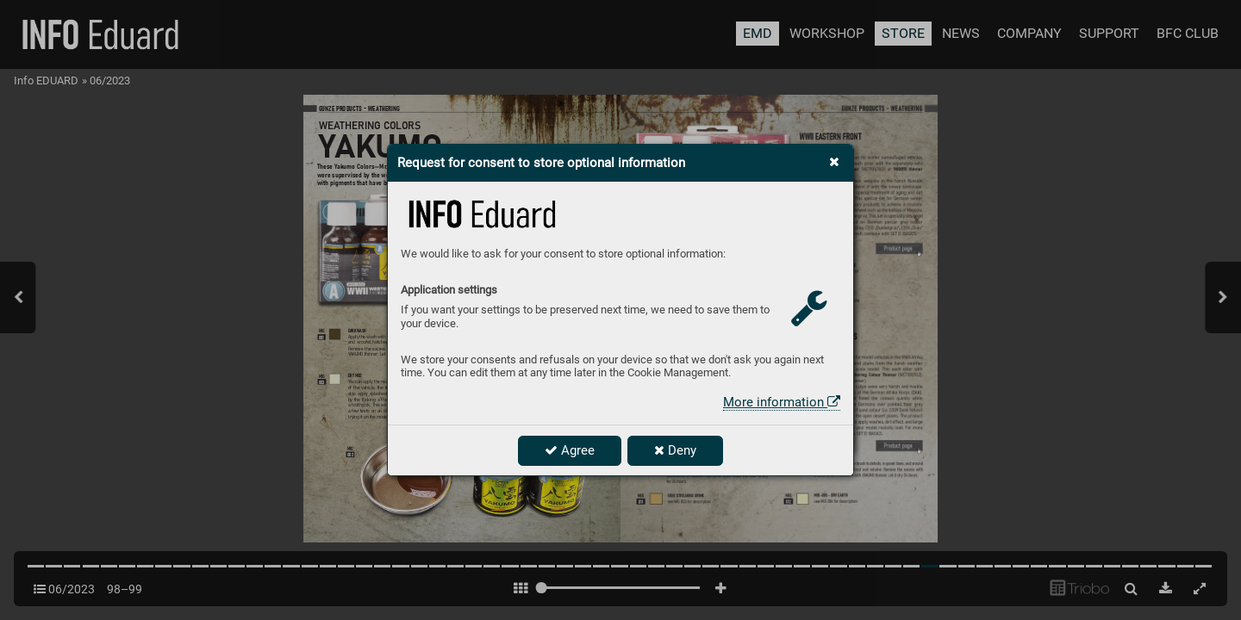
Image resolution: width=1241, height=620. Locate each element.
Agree (570, 450)
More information (781, 402)
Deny (675, 450)
